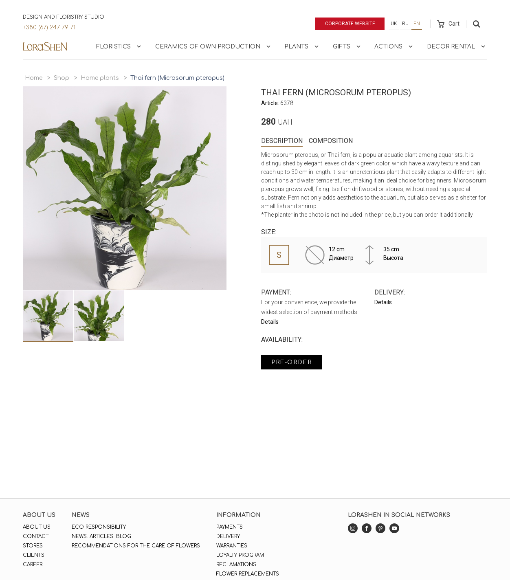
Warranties (231, 546)
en (416, 23)
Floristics (119, 46)
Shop (61, 78)
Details (270, 322)
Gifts (347, 46)
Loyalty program (240, 555)
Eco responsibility (99, 527)
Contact (35, 536)
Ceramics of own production (213, 46)
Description (282, 141)
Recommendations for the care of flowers (136, 546)
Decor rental (457, 46)
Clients (33, 555)
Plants (302, 46)
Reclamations (236, 564)
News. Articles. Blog (101, 536)
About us (37, 527)
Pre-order (291, 362)
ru (405, 23)
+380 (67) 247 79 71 (49, 27)
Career (32, 564)
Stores (33, 546)
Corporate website (350, 23)
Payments (229, 527)
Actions (394, 46)
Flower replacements (247, 574)
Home (33, 78)
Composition (331, 141)
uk (394, 23)
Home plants (100, 78)
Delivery (228, 536)
